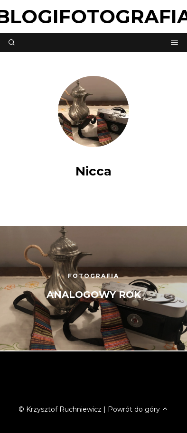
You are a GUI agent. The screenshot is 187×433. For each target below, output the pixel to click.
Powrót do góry (138, 409)
